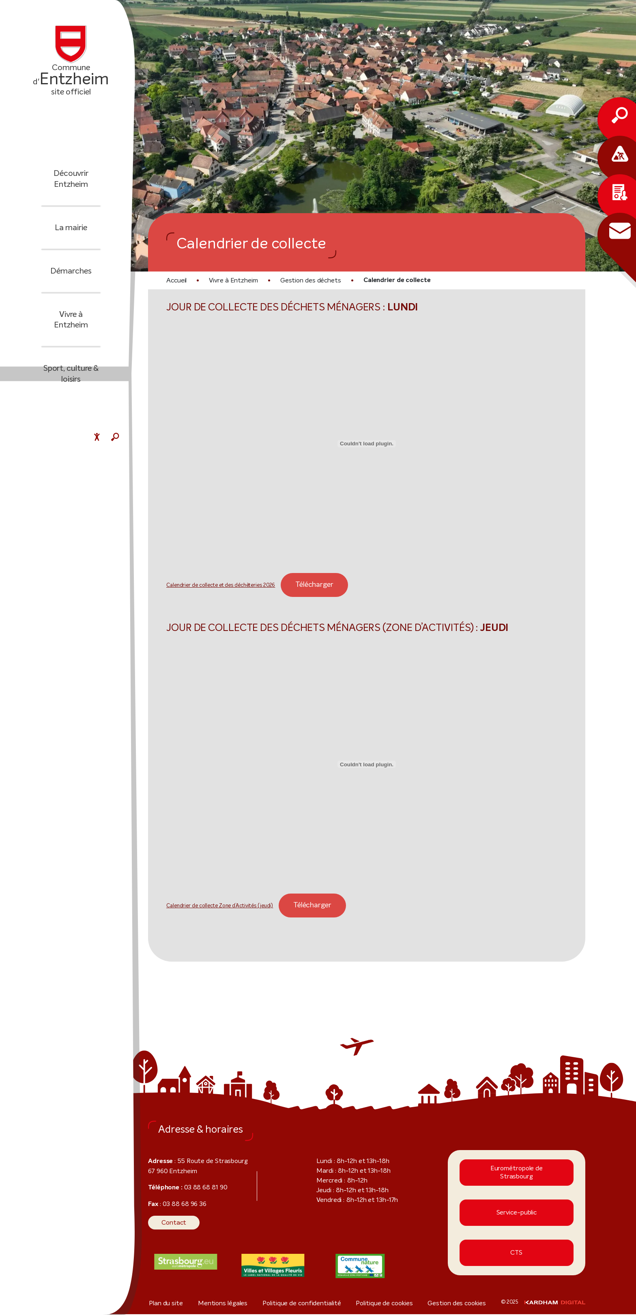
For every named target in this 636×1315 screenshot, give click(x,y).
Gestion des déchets (300, 280)
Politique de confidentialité (303, 1303)
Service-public (516, 1213)
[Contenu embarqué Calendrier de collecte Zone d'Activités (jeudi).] (366, 765)
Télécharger (296, 585)
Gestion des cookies (462, 1303)
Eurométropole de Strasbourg (516, 1173)
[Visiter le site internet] (185, 1262)
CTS (516, 1253)
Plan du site (163, 1303)
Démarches (71, 276)
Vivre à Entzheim (71, 319)
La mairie (71, 233)
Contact (171, 1223)
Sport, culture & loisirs (71, 368)
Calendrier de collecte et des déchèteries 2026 (213, 586)
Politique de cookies (387, 1303)
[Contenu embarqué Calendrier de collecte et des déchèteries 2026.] (366, 444)
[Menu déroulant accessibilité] (97, 438)
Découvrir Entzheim (71, 185)
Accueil (176, 280)
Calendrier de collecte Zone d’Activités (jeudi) (213, 907)
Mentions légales (223, 1303)
